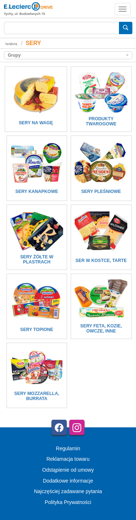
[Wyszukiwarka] (61, 28)
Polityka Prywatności (68, 502)
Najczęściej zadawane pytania (68, 491)
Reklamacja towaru (68, 459)
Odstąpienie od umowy (68, 470)
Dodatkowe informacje (68, 481)
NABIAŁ (11, 44)
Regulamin (68, 448)
